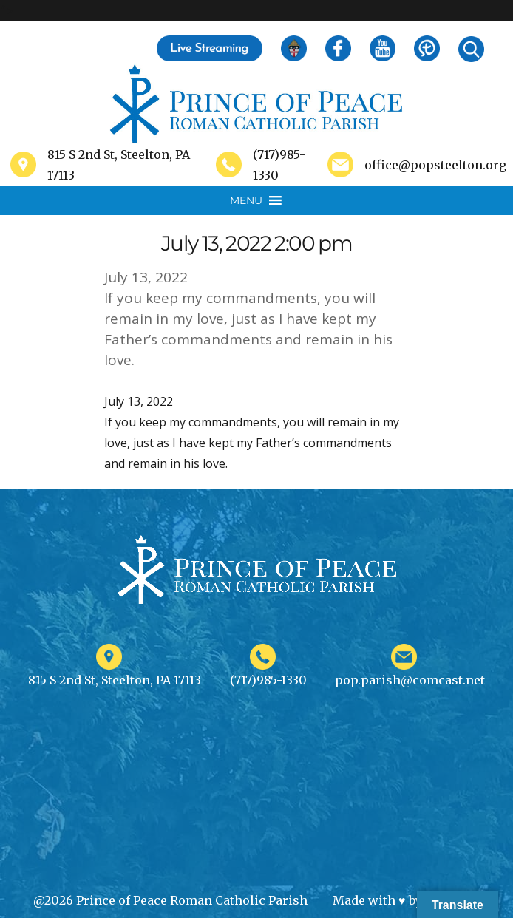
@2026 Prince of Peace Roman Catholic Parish (170, 900)
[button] (246, 200)
